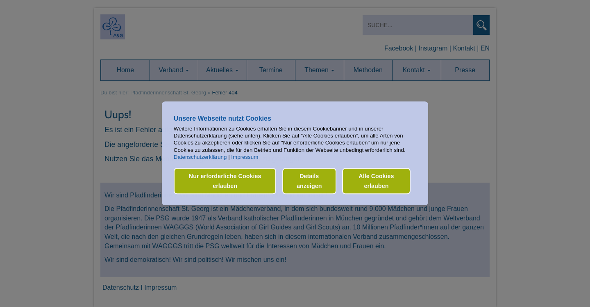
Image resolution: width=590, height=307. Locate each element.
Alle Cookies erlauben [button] (376, 181)
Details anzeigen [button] (309, 181)
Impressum (244, 157)
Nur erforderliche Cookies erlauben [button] (225, 181)
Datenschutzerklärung (200, 157)
